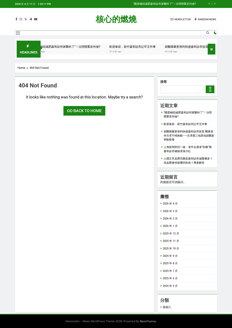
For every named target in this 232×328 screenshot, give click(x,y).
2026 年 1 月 (170, 226)
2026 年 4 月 (170, 203)
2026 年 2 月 (170, 218)
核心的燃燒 (116, 19)
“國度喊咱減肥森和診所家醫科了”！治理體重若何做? (164, 4)
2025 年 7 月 (170, 271)
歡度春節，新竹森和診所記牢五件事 (137, 46)
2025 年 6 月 (170, 278)
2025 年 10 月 (171, 248)
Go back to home (84, 111)
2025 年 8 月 (170, 263)
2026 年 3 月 (170, 211)
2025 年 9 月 (170, 256)
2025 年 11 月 (171, 241)
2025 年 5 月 (170, 286)
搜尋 (163, 82)
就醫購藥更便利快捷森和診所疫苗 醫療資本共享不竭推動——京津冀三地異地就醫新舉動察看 (189, 135)
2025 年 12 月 (171, 233)
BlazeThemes (148, 321)
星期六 (167, 307)
